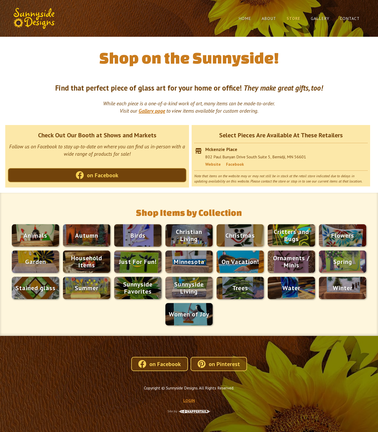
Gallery (320, 18)
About (269, 18)
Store (293, 18)
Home (245, 18)
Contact (350, 18)
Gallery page (152, 110)
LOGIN (189, 400)
